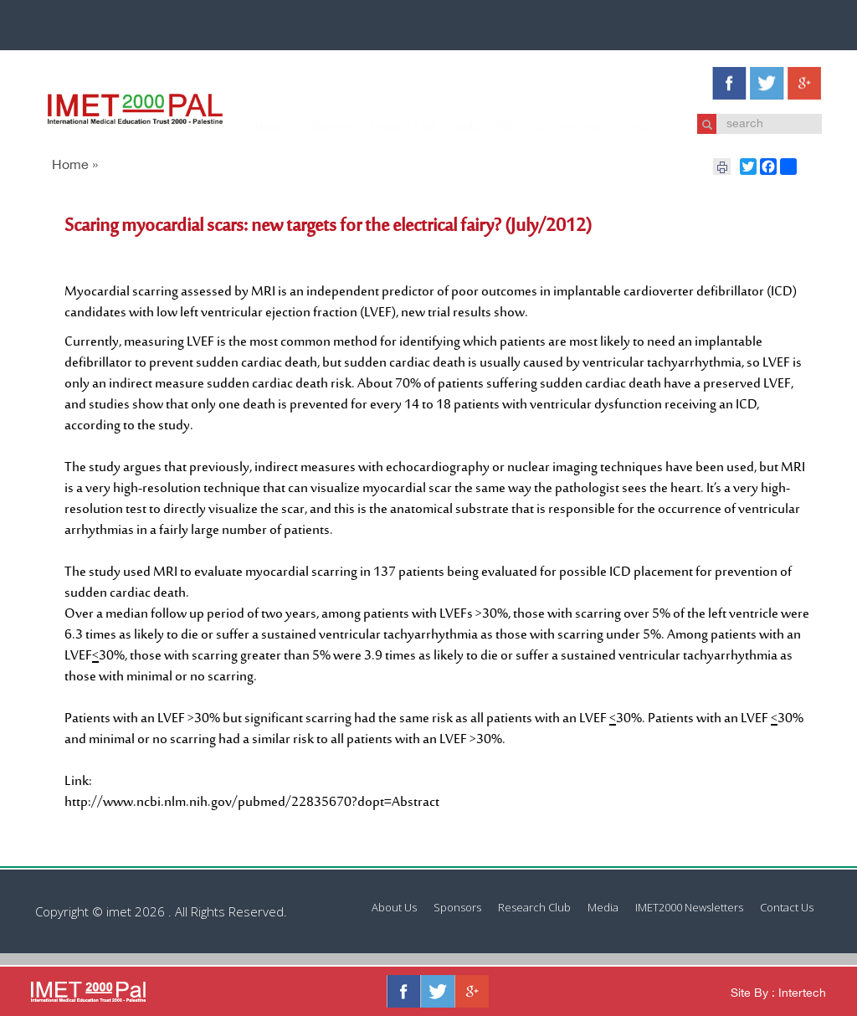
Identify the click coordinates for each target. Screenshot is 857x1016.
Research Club (386, 127)
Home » (75, 166)
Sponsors (316, 127)
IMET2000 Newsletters (534, 127)
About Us (257, 127)
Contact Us (629, 127)
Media (449, 127)
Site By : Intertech (778, 994)
